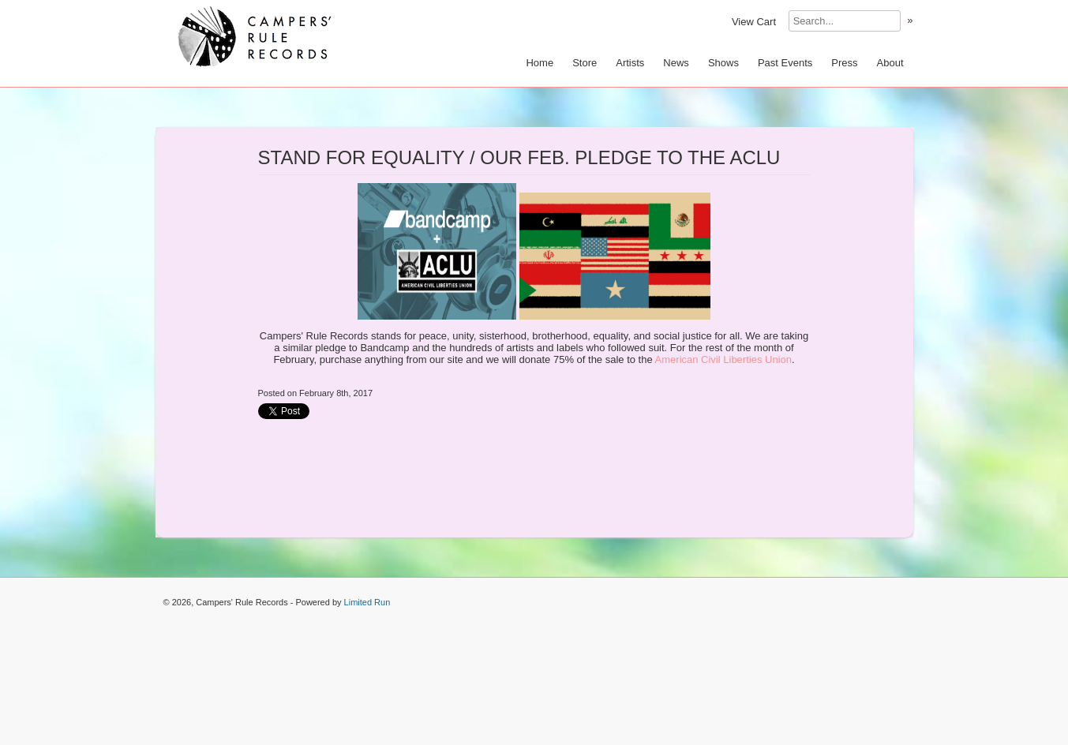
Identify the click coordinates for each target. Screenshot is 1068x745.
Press (844, 63)
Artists (630, 63)
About (890, 63)
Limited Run (367, 602)
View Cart (754, 22)
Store (584, 63)
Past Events (785, 63)
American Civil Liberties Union (723, 359)
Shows (723, 63)
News (676, 63)
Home (539, 63)
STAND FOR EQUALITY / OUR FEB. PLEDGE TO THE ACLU (519, 157)
